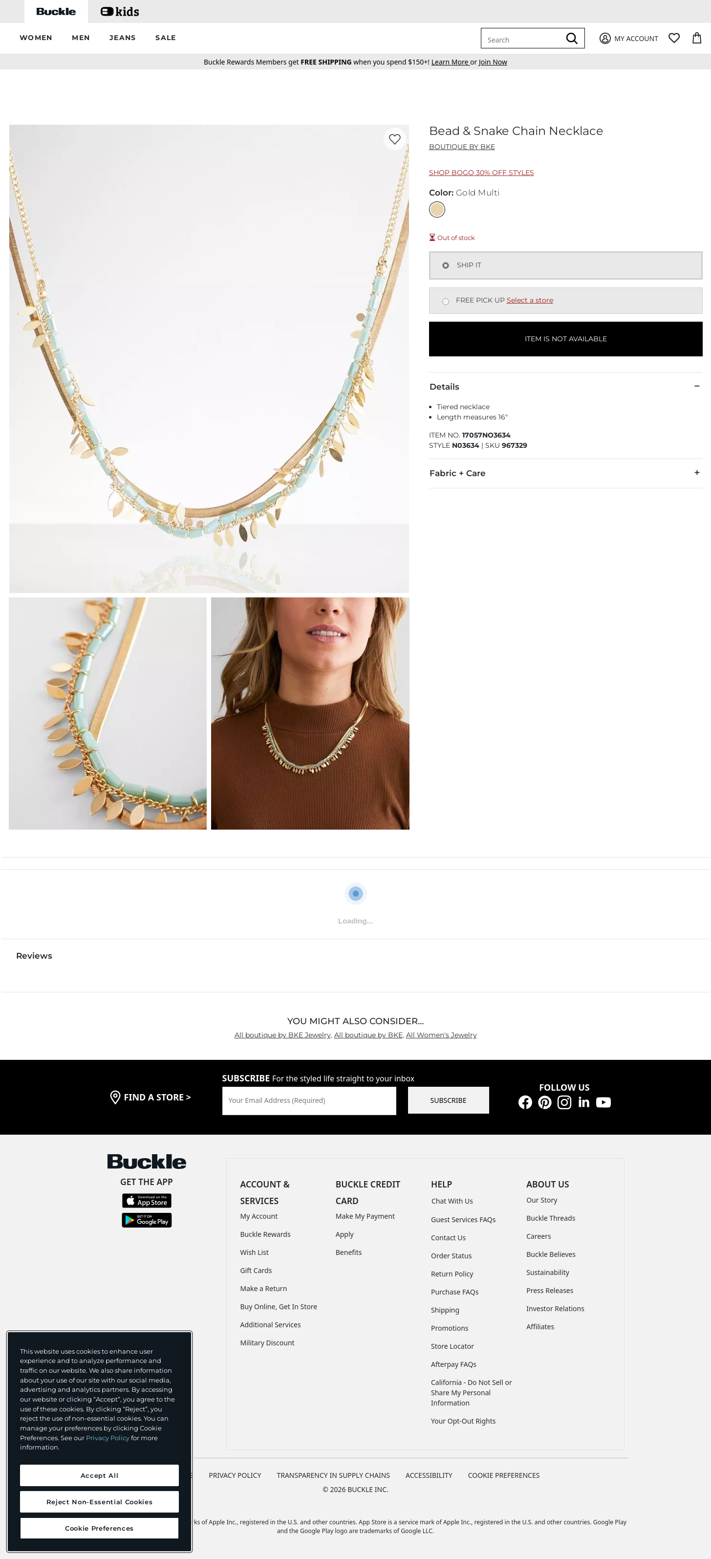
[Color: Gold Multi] (437, 209)
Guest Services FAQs (463, 1219)
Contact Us (448, 1237)
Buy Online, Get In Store (279, 1306)
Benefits (349, 1252)
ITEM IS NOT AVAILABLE (566, 338)
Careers (538, 1236)
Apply (345, 1234)
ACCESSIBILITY (429, 1475)
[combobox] (522, 38)
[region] (99, 1441)
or (455, 61)
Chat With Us (452, 1201)
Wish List (254, 1252)
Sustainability (547, 1272)
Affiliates (540, 1326)
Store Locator (452, 1346)
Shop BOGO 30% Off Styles (481, 172)
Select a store (530, 300)
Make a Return (263, 1288)
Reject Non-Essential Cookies (99, 1502)
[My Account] (628, 38)
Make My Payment (365, 1216)
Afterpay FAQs (453, 1364)
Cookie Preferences (504, 1475)
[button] (36, 38)
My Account (259, 1216)
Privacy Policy (107, 1438)
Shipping (445, 1310)
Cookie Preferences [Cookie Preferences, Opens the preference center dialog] (99, 1528)
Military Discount (267, 1342)
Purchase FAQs (454, 1291)
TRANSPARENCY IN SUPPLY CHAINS (333, 1475)
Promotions (450, 1328)
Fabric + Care (566, 472)
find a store (158, 1097)
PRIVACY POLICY (235, 1475)
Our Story (541, 1200)
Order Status (451, 1255)
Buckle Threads (550, 1218)
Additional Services (270, 1324)
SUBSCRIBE (449, 1100)
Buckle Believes (551, 1254)
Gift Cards (256, 1270)
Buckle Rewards (265, 1234)
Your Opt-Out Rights (463, 1421)
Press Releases (549, 1290)
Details (566, 386)
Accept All (100, 1475)
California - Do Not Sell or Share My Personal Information (471, 1392)
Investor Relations (555, 1308)
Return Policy (452, 1273)
